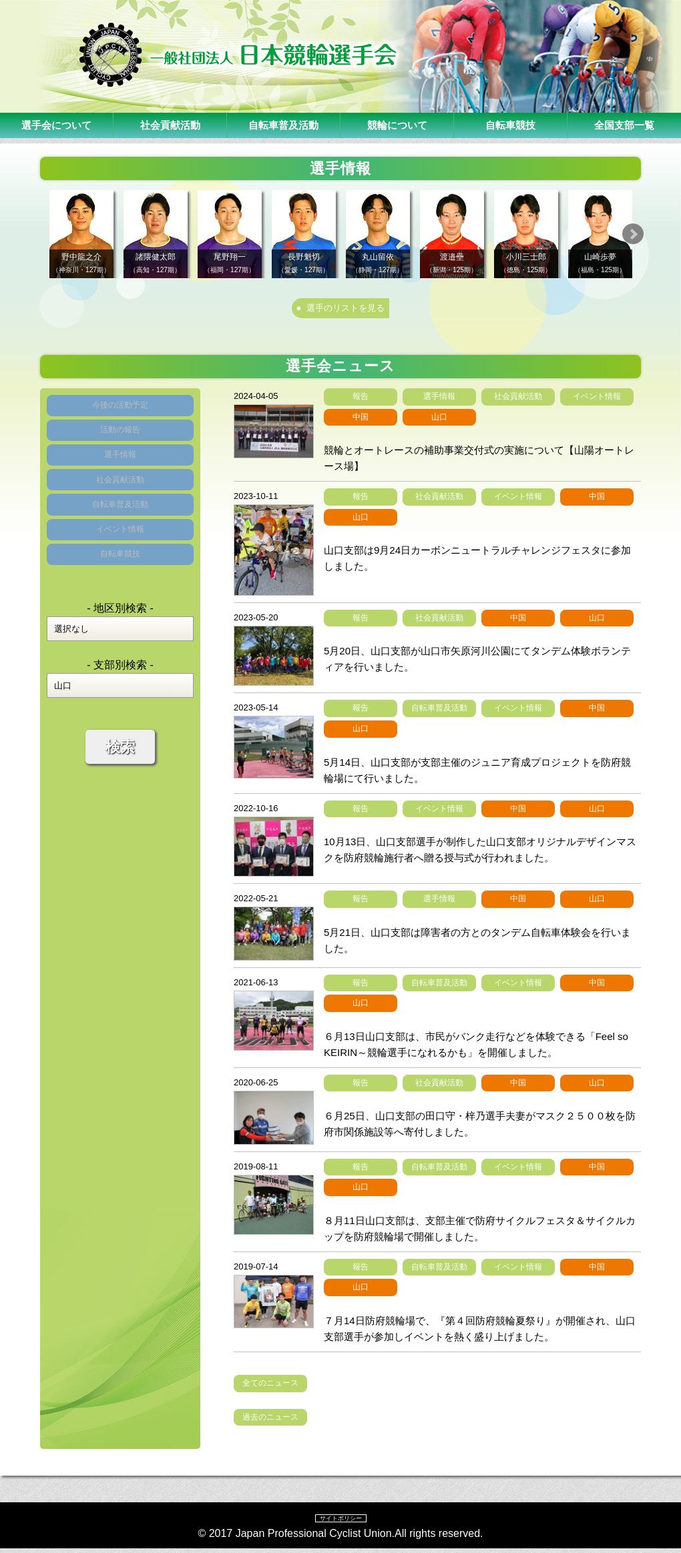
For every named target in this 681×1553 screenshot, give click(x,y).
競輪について (397, 125)
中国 (361, 421)
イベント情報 (120, 577)
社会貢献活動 (170, 125)
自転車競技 (510, 125)
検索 (120, 807)
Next (655, 234)
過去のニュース (270, 1421)
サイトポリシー (340, 1522)
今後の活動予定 (120, 414)
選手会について (56, 125)
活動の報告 (120, 446)
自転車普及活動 (283, 125)
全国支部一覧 (624, 125)
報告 (361, 401)
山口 (439, 421)
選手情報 (120, 479)
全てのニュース (270, 1387)
